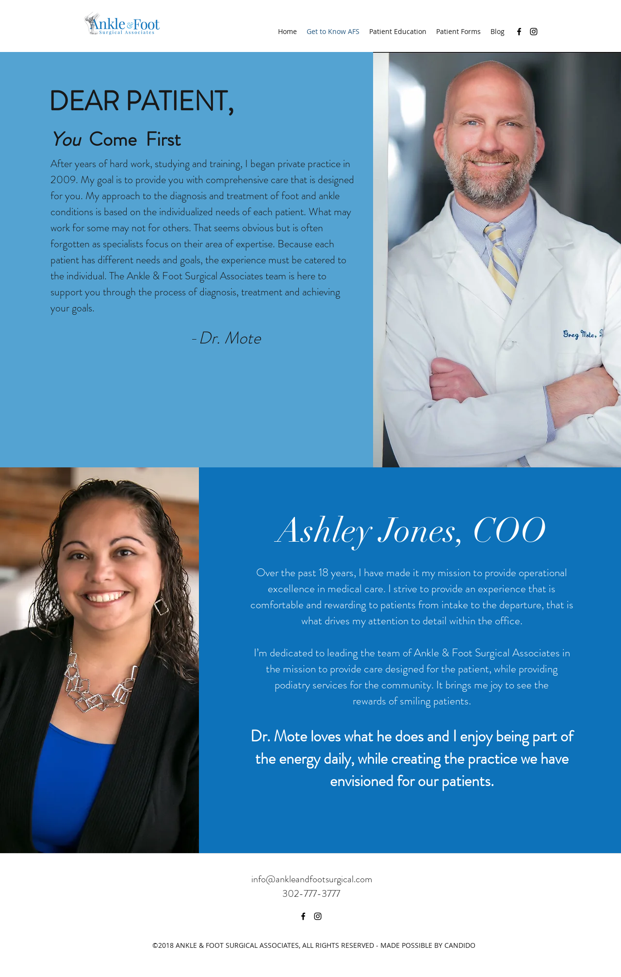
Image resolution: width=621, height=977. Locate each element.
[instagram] (534, 31)
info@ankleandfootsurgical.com (311, 879)
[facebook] (519, 31)
